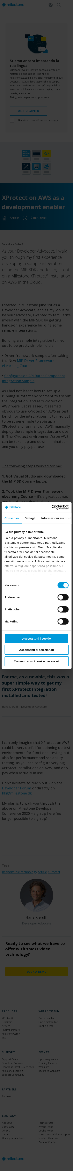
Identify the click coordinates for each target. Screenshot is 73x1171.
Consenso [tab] (11, 518)
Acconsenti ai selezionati (36, 649)
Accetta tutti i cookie (36, 638)
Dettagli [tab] (30, 518)
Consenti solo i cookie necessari (36, 661)
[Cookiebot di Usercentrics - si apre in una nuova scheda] (52, 507)
